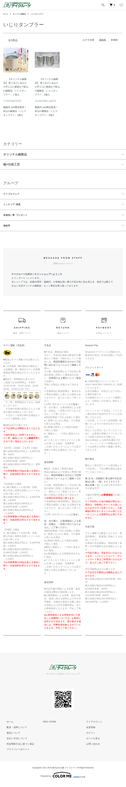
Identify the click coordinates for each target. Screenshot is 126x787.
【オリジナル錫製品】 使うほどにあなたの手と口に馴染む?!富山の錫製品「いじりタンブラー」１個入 (15, 87)
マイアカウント (91, 726)
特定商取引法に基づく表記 (17, 748)
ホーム (6, 14)
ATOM (53, 726)
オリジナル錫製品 (22, 14)
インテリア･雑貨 (14, 206)
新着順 (114, 40)
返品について (10, 737)
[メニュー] (121, 5)
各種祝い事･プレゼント (18, 218)
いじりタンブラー (42, 14)
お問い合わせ (90, 748)
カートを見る (90, 742)
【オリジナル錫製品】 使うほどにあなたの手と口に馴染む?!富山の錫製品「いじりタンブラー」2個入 (47, 87)
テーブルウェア (13, 194)
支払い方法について (13, 742)
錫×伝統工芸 (11, 164)
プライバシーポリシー (14, 753)
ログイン (87, 737)
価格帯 (7, 229)
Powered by (63, 779)
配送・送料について (13, 731)
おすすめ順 (88, 40)
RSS (45, 726)
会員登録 (87, 731)
